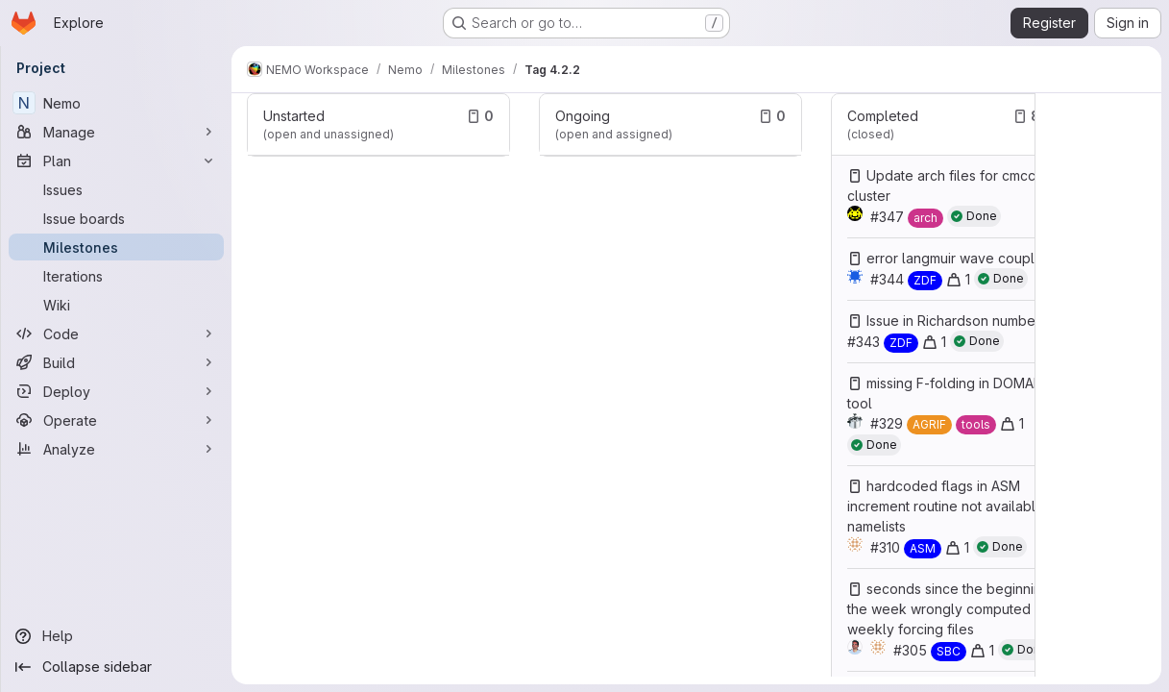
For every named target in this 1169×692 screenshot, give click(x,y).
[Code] (116, 333)
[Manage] (116, 131)
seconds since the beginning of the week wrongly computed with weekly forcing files (957, 609)
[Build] (116, 362)
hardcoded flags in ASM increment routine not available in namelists (953, 506)
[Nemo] (116, 102)
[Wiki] (116, 304)
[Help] (116, 636)
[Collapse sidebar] (116, 667)
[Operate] (116, 420)
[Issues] (116, 189)
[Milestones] (116, 247)
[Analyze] (116, 448)
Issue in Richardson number (953, 320)
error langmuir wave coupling (960, 258)
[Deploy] (116, 391)
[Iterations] (116, 275)
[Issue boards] (116, 218)
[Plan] (116, 160)
